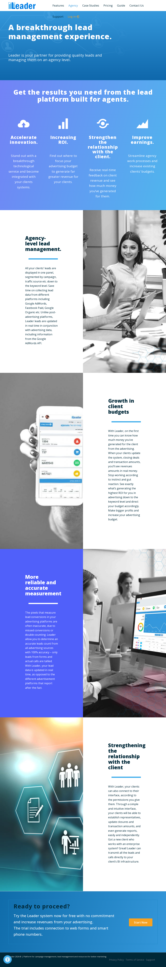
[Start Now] (140, 922)
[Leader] (22, 5)
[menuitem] (58, 5)
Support (150, 959)
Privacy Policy (116, 959)
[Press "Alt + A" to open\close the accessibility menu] (7, 959)
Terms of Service (135, 959)
